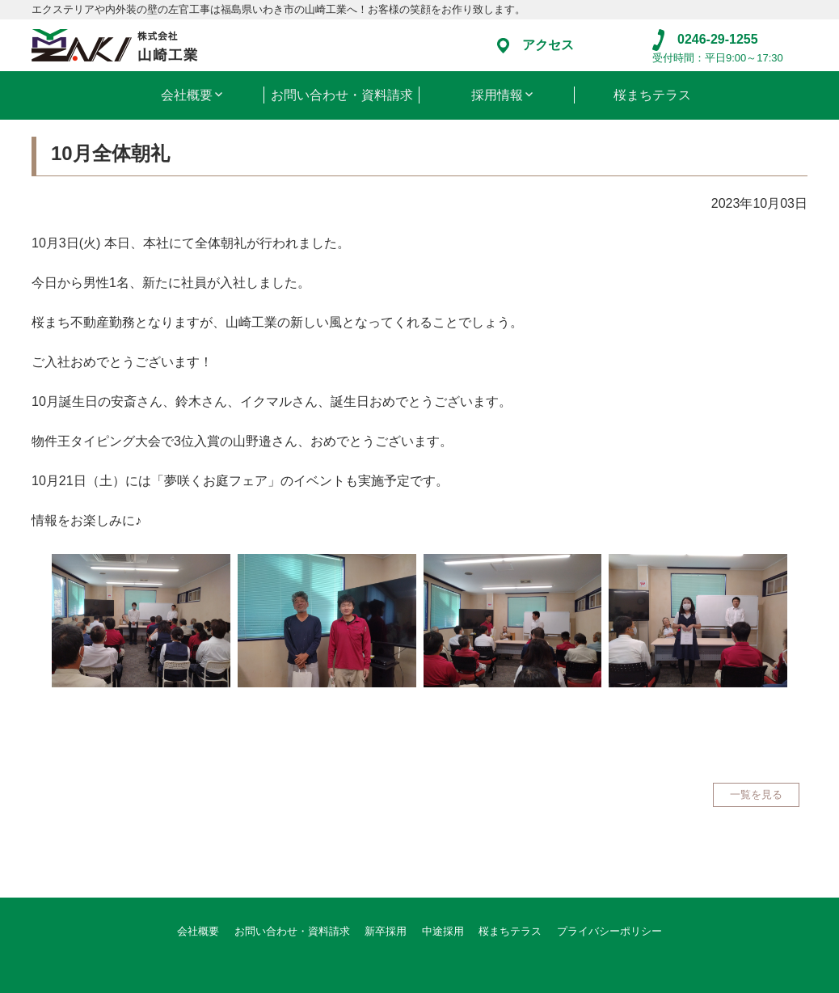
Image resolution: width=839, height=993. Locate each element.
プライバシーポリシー (609, 931)
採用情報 (497, 95)
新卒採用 (386, 931)
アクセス (535, 45)
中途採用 (443, 931)
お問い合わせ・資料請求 (342, 95)
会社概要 (187, 95)
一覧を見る (756, 794)
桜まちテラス (652, 95)
